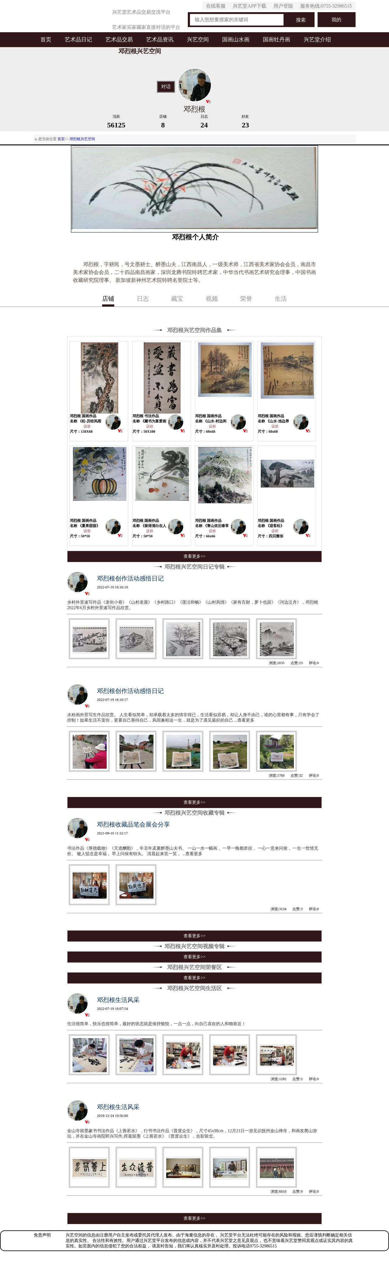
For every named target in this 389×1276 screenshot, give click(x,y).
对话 (166, 86)
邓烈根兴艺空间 (82, 139)
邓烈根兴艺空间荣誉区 (194, 967)
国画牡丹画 (276, 39)
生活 (281, 298)
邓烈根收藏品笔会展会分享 (133, 824)
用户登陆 (283, 6)
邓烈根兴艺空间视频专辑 (194, 946)
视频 (212, 298)
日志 (143, 298)
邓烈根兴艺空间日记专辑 (194, 567)
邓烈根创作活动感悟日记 (130, 578)
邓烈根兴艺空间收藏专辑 (194, 813)
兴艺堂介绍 (317, 39)
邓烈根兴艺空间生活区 (194, 988)
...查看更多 (244, 720)
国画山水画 (236, 39)
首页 (45, 39)
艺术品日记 (78, 39)
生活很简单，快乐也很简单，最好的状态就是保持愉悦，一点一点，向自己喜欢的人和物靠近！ (156, 1023)
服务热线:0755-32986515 (326, 6)
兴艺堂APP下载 (249, 6)
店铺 (108, 298)
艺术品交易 (119, 39)
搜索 (301, 20)
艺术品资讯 (160, 39)
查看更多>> (194, 556)
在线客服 (215, 6)
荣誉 (246, 298)
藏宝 (177, 298)
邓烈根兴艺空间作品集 (194, 330)
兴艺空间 (198, 39)
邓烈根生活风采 (118, 1000)
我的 (336, 19)
